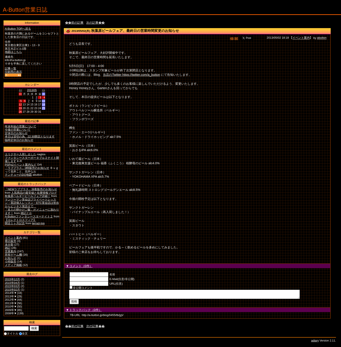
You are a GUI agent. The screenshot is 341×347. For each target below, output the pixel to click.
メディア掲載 (13, 265)
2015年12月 (12, 279)
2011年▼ (11, 303)
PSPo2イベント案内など (20, 164)
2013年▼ (11, 296)
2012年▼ (11, 299)
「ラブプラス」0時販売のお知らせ (27, 168)
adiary (315, 341)
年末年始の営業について (20, 126)
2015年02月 (12, 289)
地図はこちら (13, 52)
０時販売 (10, 261)
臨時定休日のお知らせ (19, 140)
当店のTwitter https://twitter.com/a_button (131, 74)
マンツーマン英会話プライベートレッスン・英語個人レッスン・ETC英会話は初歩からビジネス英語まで (32, 203)
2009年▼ (11, 310)
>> (43, 90)
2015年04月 (12, 282)
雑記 (8, 247)
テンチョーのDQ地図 (18, 174)
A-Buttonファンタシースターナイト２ (29, 216)
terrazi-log (38, 223)
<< (20, 90)
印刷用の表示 (13, 71)
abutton (322, 38)
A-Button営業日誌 (25, 10)
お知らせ (10, 258)
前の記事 (77, 22)
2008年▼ (11, 313)
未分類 (9, 244)
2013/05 (32, 90)
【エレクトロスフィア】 (20, 220)
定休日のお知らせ (16, 133)
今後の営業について (17, 129)
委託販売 (10, 241)
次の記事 (92, 22)
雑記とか (26, 213)
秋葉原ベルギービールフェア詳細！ (27, 196)
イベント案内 (301, 38)
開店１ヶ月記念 (15, 223)
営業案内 (10, 251)
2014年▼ (11, 293)
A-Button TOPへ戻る (18, 28)
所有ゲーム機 (13, 254)
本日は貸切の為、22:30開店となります (30, 136)
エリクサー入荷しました (20, 154)
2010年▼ (11, 306)
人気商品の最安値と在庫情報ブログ (34, 192)
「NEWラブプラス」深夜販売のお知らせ (31, 189)
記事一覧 (10, 68)
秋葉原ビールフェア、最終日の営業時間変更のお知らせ (135, 31)
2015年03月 (12, 286)
